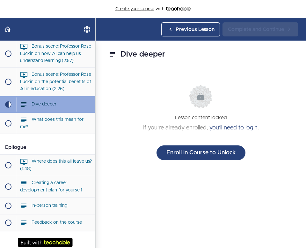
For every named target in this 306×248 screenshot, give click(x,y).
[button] (8, 29)
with (153, 9)
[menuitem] (87, 29)
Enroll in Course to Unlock (201, 153)
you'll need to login (233, 128)
